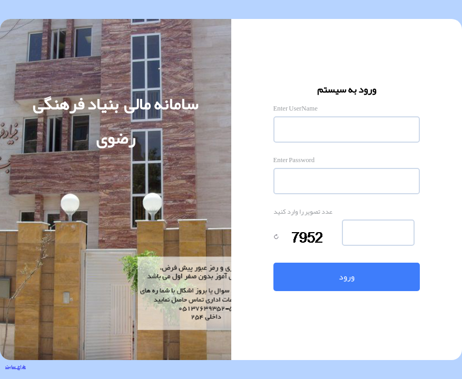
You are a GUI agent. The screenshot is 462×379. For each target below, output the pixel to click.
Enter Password (294, 160)
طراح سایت (15, 366)
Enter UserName (295, 108)
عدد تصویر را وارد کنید (302, 211)
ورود (347, 276)
